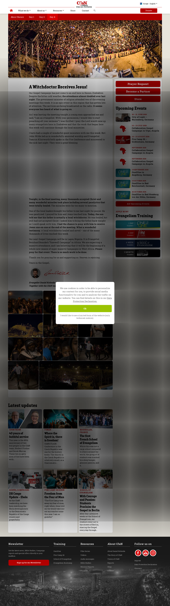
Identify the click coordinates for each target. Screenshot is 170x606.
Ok (85, 308)
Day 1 (31, 17)
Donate (149, 10)
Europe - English (147, 4)
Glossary (138, 553)
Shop (109, 551)
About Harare (17, 17)
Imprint (137, 545)
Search (94, 11)
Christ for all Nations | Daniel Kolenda (11, 11)
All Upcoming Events (135, 203)
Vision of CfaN (113, 543)
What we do (23, 10)
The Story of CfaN (114, 540)
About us (41, 10)
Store (72, 10)
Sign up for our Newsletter (29, 547)
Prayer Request (138, 84)
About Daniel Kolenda (116, 536)
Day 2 (42, 17)
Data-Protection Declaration (145, 549)
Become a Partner (138, 91)
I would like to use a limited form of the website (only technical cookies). (85, 316)
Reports (110, 547)
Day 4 (52, 17)
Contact (85, 10)
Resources (57, 10)
